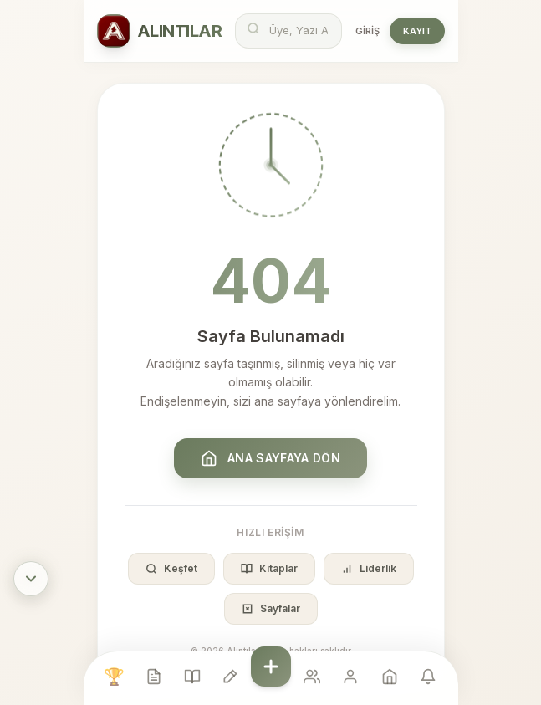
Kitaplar (269, 568)
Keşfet (171, 568)
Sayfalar (271, 608)
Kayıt (417, 31)
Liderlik (368, 568)
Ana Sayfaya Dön (270, 458)
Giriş (367, 31)
